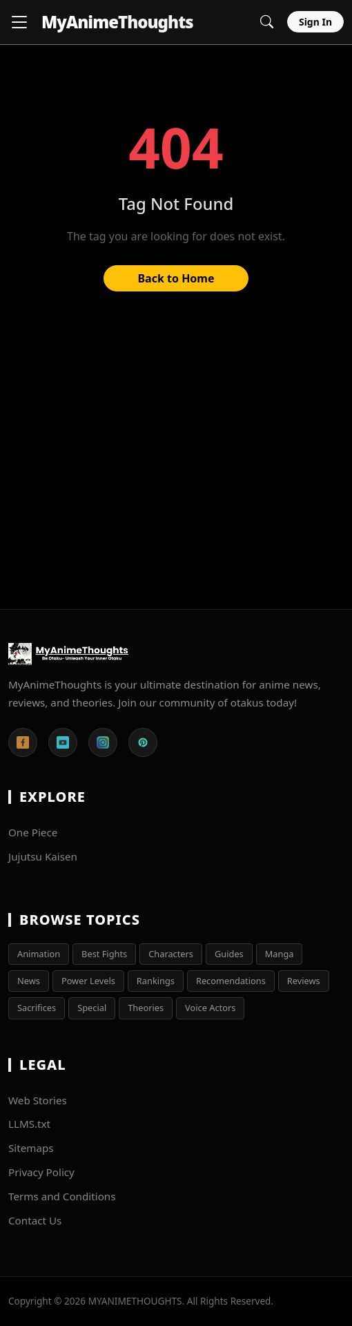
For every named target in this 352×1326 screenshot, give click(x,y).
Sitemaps (31, 1148)
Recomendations (231, 980)
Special (91, 1007)
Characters (170, 954)
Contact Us (34, 1220)
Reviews (303, 980)
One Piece (32, 832)
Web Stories (37, 1100)
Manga (279, 954)
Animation (38, 954)
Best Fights (104, 954)
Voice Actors (210, 1007)
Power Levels (88, 980)
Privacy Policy (41, 1172)
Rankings (156, 980)
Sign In (315, 21)
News (28, 980)
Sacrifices (36, 1007)
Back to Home (175, 278)
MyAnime (117, 21)
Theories (146, 1007)
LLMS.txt (29, 1124)
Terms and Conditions (62, 1196)
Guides (229, 954)
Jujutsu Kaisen (42, 856)
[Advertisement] (176, 457)
